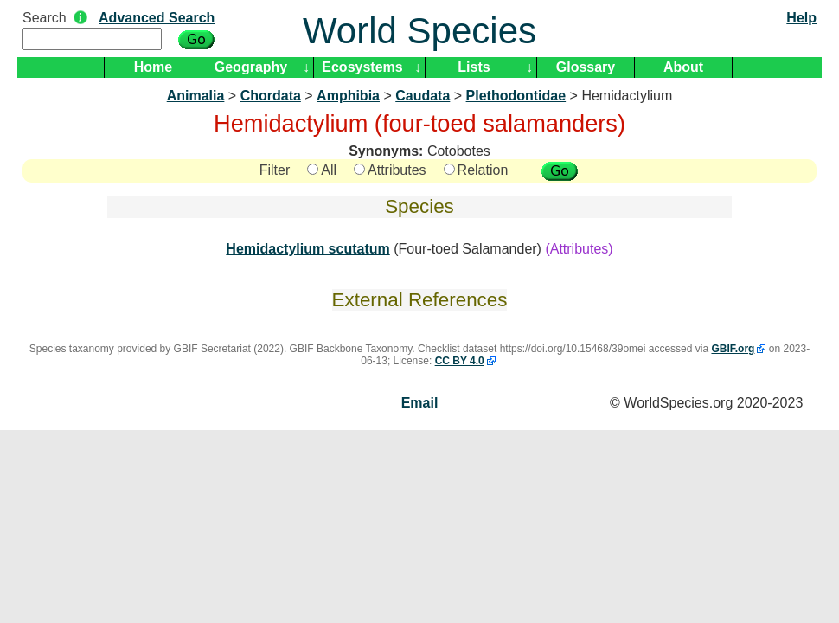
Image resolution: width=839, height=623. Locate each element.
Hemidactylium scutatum (307, 248)
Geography (251, 67)
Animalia (196, 95)
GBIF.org (732, 349)
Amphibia (348, 95)
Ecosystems (362, 67)
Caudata (422, 95)
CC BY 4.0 (459, 361)
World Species (419, 30)
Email (420, 402)
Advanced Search (157, 17)
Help (801, 17)
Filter (275, 170)
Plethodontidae (516, 95)
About (683, 67)
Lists (474, 67)
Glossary (585, 67)
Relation (476, 170)
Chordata (270, 95)
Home (153, 67)
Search (44, 17)
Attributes (390, 170)
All (321, 170)
